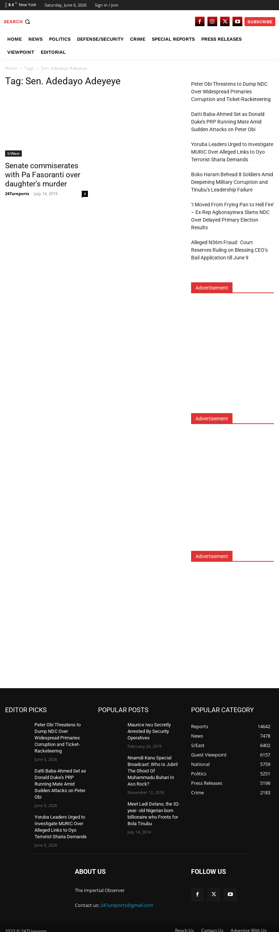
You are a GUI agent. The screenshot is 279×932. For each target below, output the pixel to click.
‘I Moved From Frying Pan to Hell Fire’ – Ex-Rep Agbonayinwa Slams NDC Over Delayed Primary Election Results (232, 216)
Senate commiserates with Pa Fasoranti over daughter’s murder (42, 174)
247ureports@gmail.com (126, 899)
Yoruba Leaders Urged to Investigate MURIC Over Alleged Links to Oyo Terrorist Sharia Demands (232, 151)
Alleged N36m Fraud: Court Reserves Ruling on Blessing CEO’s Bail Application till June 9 (229, 250)
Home (11, 68)
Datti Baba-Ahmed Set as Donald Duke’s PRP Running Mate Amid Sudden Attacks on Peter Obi (227, 121)
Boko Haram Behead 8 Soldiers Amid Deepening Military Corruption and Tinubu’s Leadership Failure (232, 182)
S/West (13, 153)
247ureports (17, 193)
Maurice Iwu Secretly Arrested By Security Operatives (147, 730)
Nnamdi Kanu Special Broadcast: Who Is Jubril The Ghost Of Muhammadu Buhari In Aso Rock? (151, 768)
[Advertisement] (235, 358)
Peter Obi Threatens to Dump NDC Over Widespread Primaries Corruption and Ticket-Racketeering (231, 91)
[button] (18, 22)
